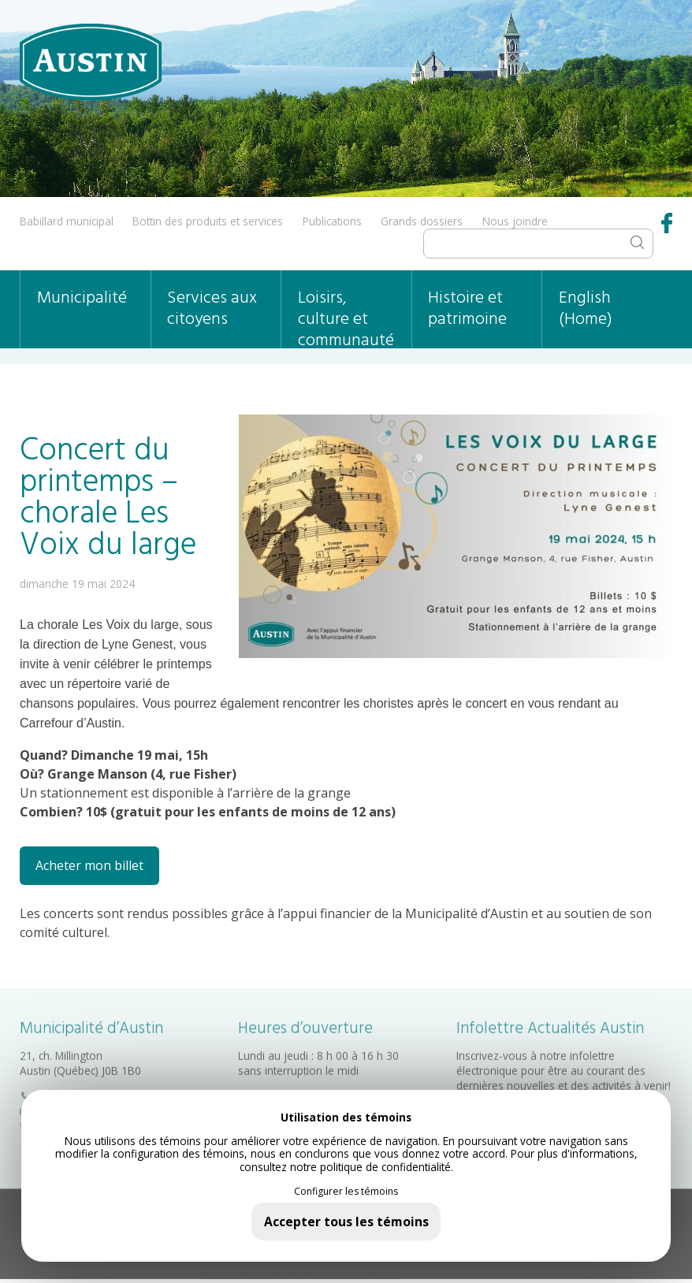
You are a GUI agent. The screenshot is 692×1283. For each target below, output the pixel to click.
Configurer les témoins (346, 1191)
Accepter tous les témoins (346, 1221)
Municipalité (82, 298)
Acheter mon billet (89, 865)
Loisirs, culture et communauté (346, 316)
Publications (332, 221)
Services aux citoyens (212, 308)
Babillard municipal (66, 221)
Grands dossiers (422, 221)
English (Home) (585, 308)
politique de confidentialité (385, 1166)
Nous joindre (515, 221)
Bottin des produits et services (207, 221)
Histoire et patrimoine (467, 308)
